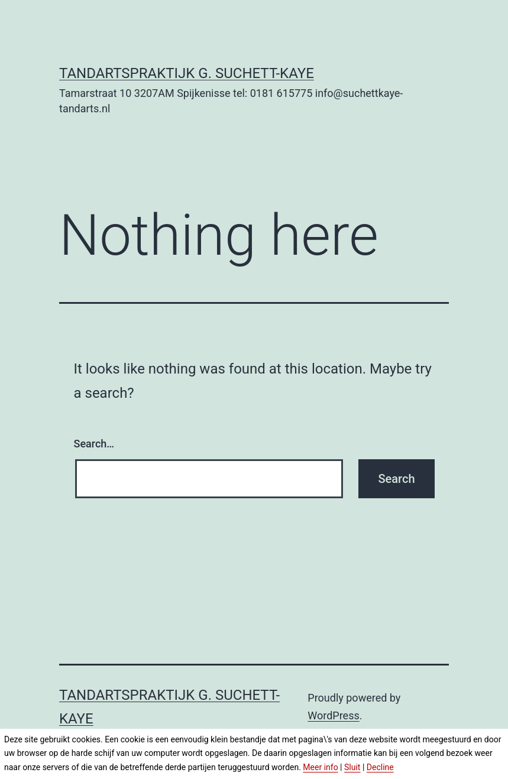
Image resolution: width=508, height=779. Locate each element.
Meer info (320, 767)
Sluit (352, 767)
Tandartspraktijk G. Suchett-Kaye (186, 73)
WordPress (333, 715)
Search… (94, 443)
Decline (380, 767)
